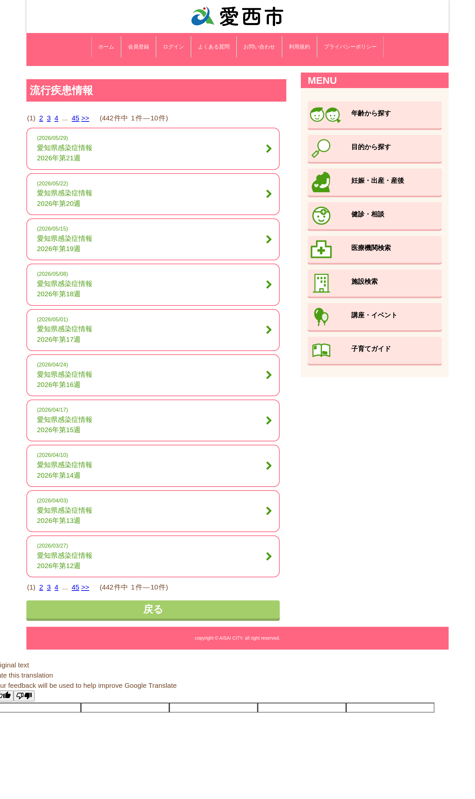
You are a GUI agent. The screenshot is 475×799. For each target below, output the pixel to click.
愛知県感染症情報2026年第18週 (151, 289)
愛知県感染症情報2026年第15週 (151, 424)
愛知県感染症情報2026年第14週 (151, 470)
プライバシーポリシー (350, 46)
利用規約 (299, 46)
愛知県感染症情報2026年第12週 (151, 560)
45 (75, 118)
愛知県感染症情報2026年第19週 (151, 243)
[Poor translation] (24, 695)
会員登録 (138, 46)
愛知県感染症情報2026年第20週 (151, 198)
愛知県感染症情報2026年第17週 (151, 334)
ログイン (173, 46)
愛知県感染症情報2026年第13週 (151, 515)
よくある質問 (214, 46)
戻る (153, 609)
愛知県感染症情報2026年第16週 (151, 379)
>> (85, 118)
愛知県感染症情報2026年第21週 (151, 153)
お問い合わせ (259, 46)
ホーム (106, 46)
